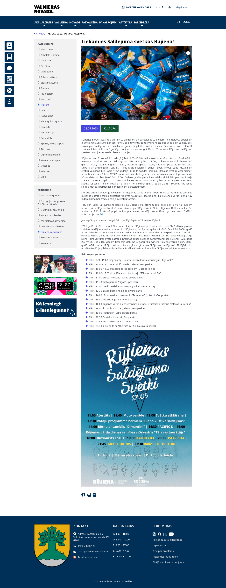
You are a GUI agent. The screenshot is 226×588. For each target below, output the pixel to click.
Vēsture (45, 171)
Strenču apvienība (51, 237)
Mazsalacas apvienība (53, 220)
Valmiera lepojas (50, 160)
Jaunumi (9, 79)
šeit (102, 214)
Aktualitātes (43, 23)
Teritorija (44, 189)
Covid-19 (46, 60)
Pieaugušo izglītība (52, 121)
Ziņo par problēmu (163, 551)
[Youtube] (172, 533)
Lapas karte (159, 545)
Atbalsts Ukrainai (50, 55)
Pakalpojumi (108, 22)
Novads (74, 23)
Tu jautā (9, 68)
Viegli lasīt (181, 7)
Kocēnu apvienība (51, 215)
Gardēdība (47, 71)
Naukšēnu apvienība (52, 226)
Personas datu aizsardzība (168, 539)
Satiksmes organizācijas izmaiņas (9, 102)
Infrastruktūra (49, 77)
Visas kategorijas (50, 195)
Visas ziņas (47, 49)
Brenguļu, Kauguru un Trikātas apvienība (52, 202)
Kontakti (9, 45)
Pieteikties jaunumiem (9, 90)
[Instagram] (155, 533)
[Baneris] (55, 262)
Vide (43, 176)
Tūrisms (45, 149)
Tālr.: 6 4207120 (86, 545)
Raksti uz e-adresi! (88, 557)
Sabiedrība (141, 23)
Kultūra (45, 104)
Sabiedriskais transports (9, 57)
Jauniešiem (47, 93)
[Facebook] (84, 495)
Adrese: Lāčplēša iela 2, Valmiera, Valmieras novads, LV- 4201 (91, 537)
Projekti (45, 126)
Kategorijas (46, 43)
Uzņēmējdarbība (50, 154)
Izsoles (45, 88)
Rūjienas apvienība (51, 231)
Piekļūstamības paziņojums (168, 562)
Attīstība (125, 23)
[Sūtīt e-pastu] (75, 551)
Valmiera (61, 23)
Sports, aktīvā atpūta (52, 143)
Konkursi (46, 99)
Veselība (45, 165)
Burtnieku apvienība (52, 209)
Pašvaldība (90, 23)
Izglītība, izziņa (49, 82)
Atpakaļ (39, 33)
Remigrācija (47, 132)
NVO (43, 110)
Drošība (45, 66)
